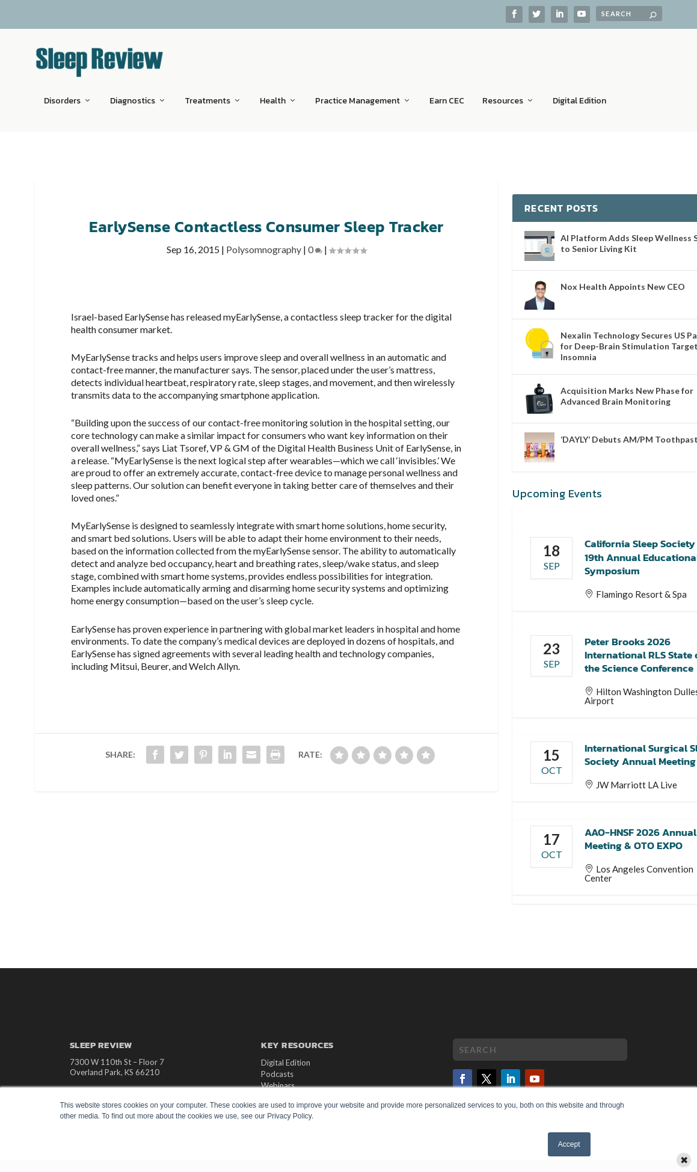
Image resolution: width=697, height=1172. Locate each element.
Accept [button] (569, 1144)
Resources (502, 93)
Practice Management (357, 93)
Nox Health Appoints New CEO (622, 279)
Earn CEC (446, 93)
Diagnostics (132, 93)
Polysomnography (263, 242)
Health (273, 93)
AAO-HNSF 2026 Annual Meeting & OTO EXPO (640, 831)
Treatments (207, 93)
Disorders (62, 93)
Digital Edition (579, 93)
